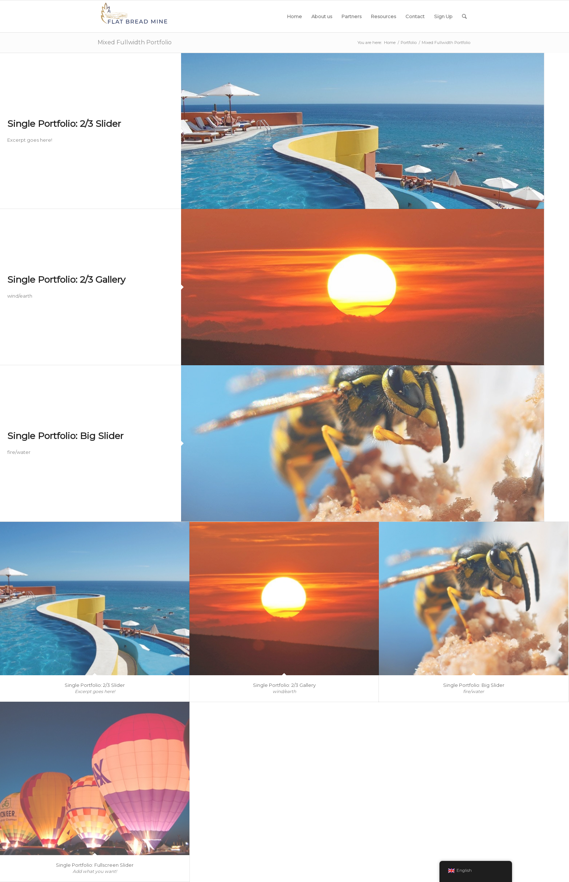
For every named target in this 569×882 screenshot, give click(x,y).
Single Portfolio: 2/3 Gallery (66, 279)
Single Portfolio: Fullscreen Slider (95, 865)
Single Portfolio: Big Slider (65, 435)
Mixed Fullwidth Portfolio (135, 42)
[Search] (464, 16)
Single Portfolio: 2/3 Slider (64, 123)
